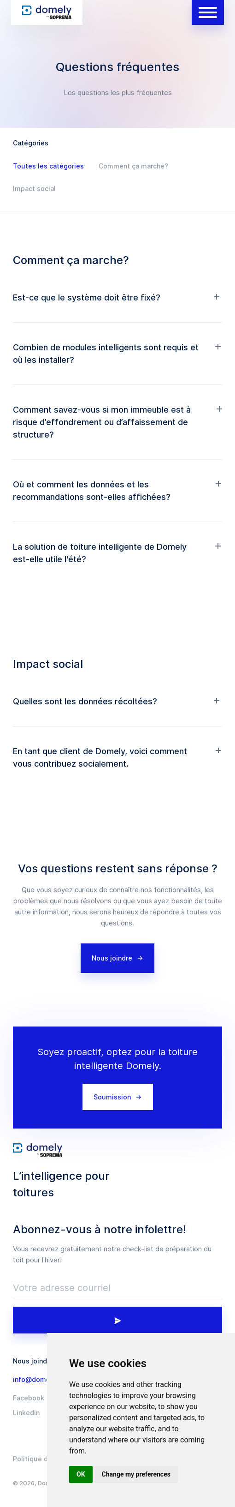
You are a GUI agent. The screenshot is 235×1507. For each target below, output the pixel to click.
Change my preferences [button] (136, 1474)
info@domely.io (38, 1379)
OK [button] (80, 1474)
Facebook (28, 1398)
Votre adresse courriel (62, 1287)
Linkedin (26, 1413)
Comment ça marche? (133, 166)
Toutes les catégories (48, 166)
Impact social (34, 188)
